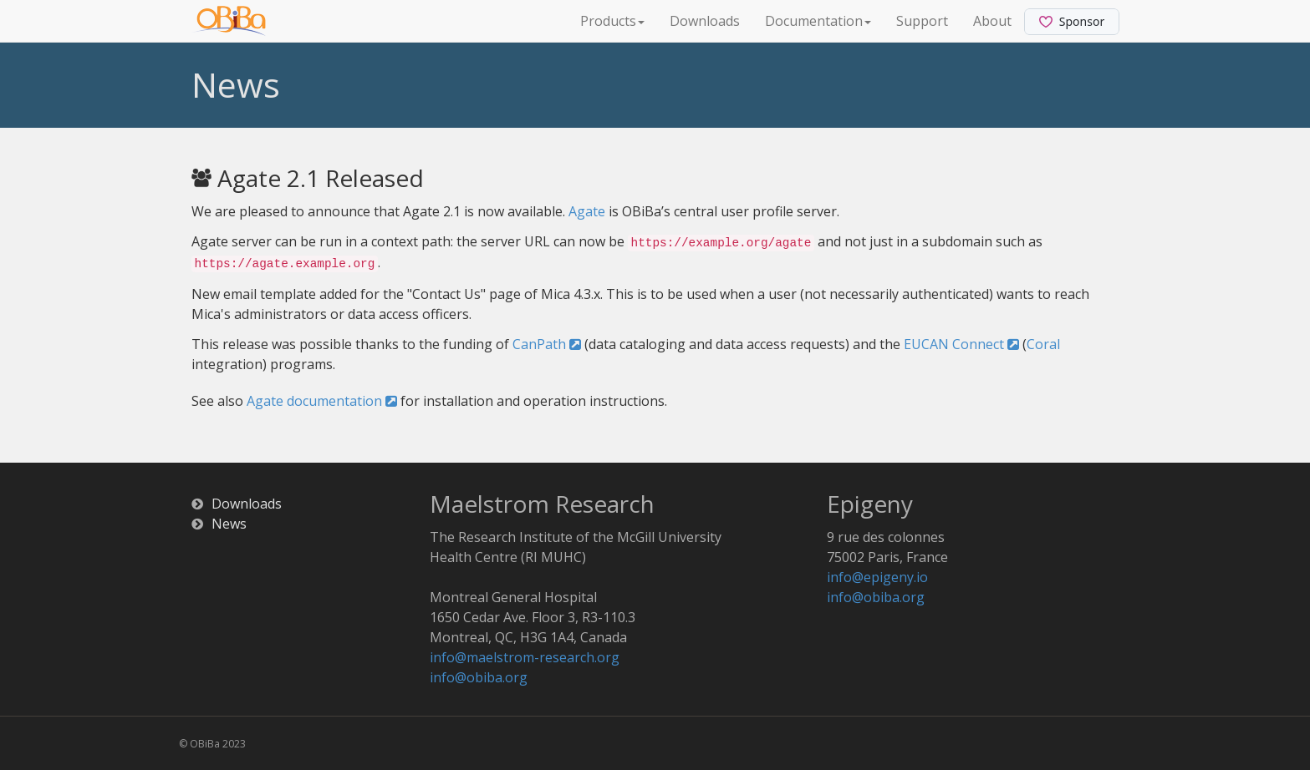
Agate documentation (322, 401)
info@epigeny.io (877, 577)
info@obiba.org (479, 677)
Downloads (705, 21)
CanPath (546, 344)
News (229, 523)
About (992, 21)
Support (922, 21)
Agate (586, 211)
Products (612, 21)
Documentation (818, 21)
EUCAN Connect (961, 344)
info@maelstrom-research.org (524, 657)
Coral (1043, 344)
